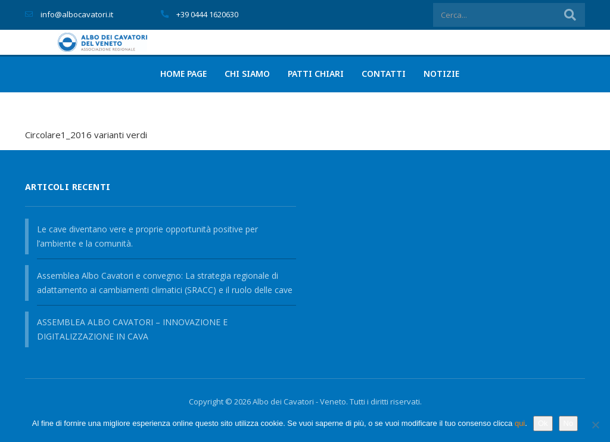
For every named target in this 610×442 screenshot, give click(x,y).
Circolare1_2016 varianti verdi (86, 135)
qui (520, 423)
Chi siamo (247, 73)
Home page (183, 73)
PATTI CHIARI (316, 73)
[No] (595, 425)
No (569, 423)
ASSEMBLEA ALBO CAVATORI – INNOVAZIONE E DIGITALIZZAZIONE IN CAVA (132, 329)
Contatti (384, 73)
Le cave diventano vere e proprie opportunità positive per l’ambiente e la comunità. (147, 236)
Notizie (441, 73)
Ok (543, 423)
